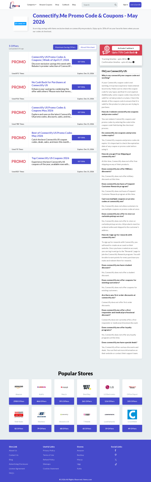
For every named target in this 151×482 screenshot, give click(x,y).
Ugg (79, 464)
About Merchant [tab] (88, 47)
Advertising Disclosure (18, 464)
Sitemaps (47, 464)
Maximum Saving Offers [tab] (65, 47)
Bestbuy (80, 455)
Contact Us (14, 455)
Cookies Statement (51, 468)
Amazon (80, 450)
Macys (80, 459)
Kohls (79, 468)
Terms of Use (48, 455)
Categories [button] (31, 5)
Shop (57, 5)
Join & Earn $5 (135, 5)
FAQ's (11, 473)
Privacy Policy (49, 450)
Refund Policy (49, 459)
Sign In (125, 5)
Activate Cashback (126, 48)
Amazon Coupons (45, 5)
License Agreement (17, 468)
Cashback (65, 5)
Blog (74, 5)
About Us (13, 450)
